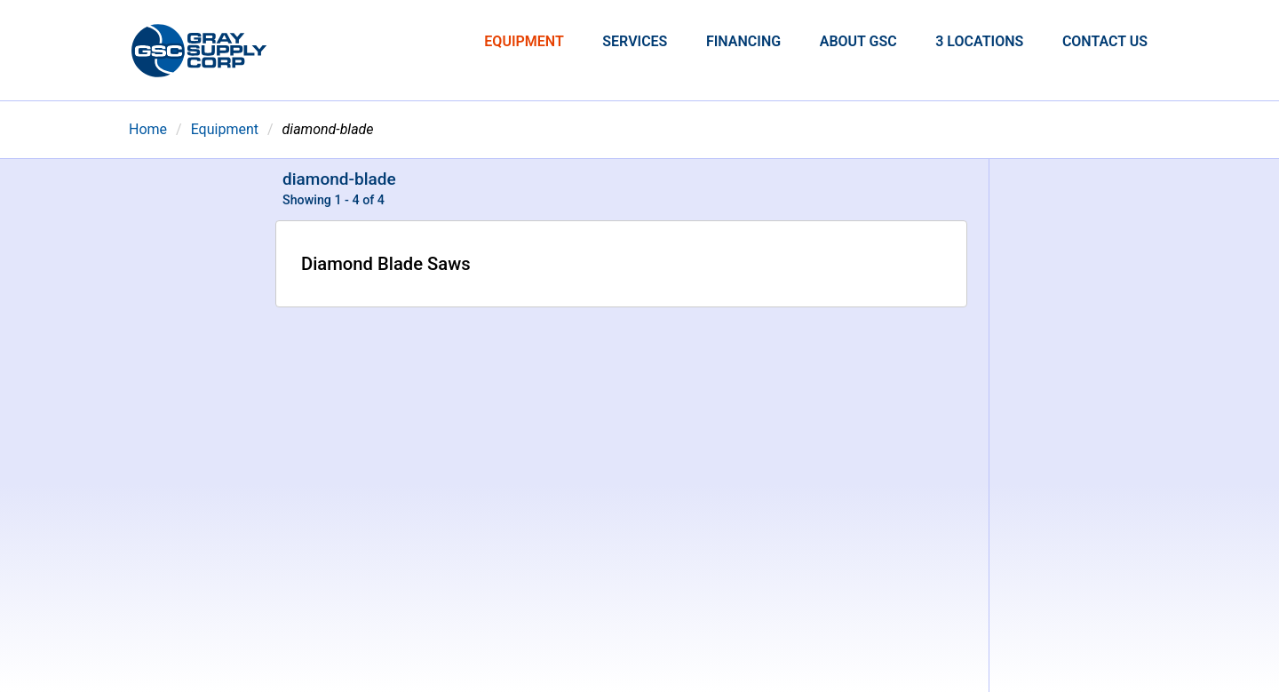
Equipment (523, 41)
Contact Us (1105, 41)
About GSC (858, 41)
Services (634, 41)
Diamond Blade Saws (386, 263)
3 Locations (979, 41)
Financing (743, 41)
